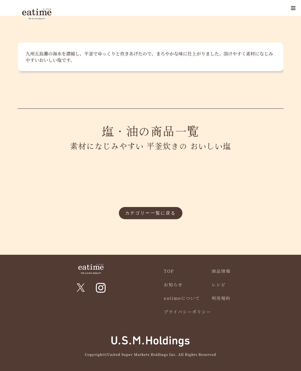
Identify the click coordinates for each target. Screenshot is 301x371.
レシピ (219, 285)
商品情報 (221, 271)
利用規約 (221, 298)
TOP (169, 271)
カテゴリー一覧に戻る (150, 213)
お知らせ (173, 285)
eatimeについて (182, 298)
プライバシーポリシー (187, 312)
